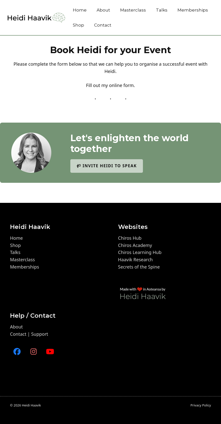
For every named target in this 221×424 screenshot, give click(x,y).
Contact (102, 25)
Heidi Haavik (31, 405)
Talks (161, 10)
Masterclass (133, 10)
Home (80, 10)
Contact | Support (29, 334)
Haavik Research (135, 260)
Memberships (192, 10)
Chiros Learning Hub (140, 252)
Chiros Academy (135, 245)
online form (121, 85)
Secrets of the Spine (139, 267)
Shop (78, 25)
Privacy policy (200, 405)
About (103, 10)
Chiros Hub (130, 238)
